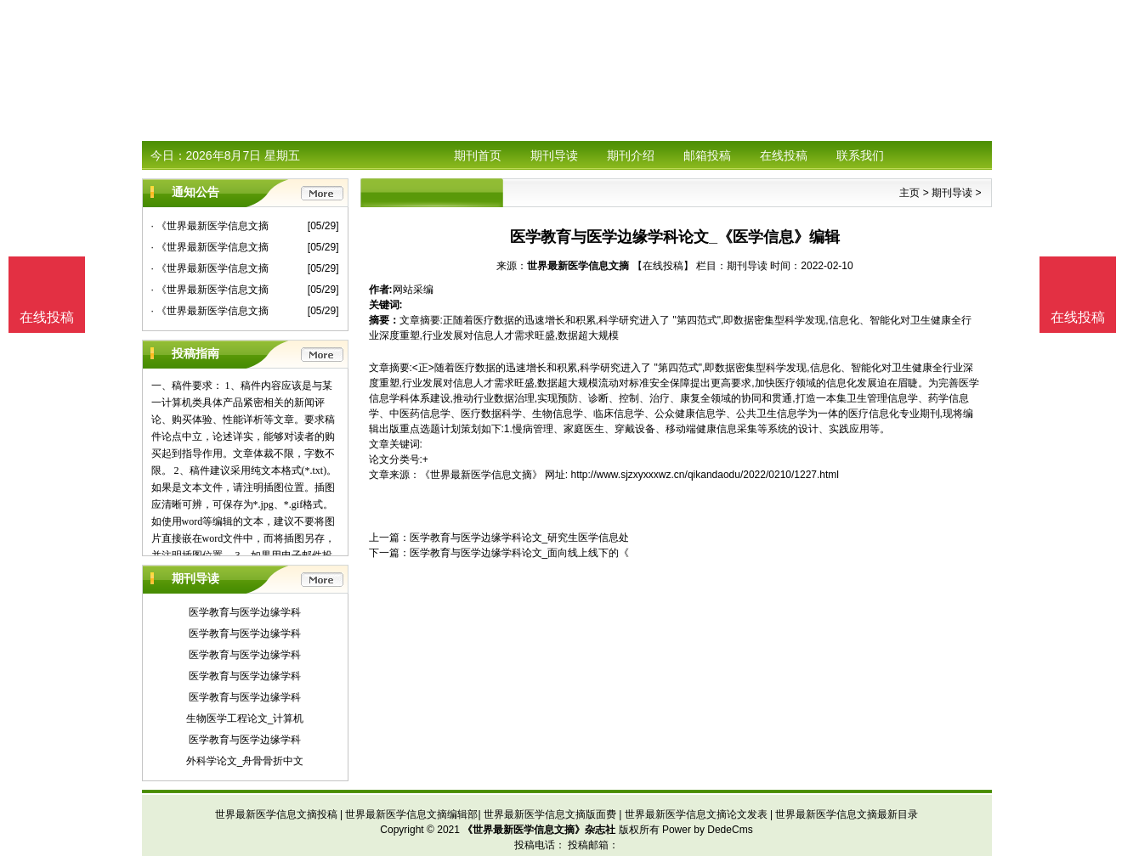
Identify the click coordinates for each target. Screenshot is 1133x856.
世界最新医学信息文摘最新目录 (846, 814)
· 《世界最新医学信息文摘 (210, 226)
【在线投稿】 (663, 266)
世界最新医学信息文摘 (578, 266)
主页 (909, 193)
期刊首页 (477, 155)
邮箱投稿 (707, 155)
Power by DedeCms (707, 830)
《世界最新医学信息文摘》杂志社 (538, 830)
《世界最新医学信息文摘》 (481, 475)
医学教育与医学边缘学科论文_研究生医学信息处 (520, 537)
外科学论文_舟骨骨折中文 (245, 761)
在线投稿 (783, 155)
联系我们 (860, 155)
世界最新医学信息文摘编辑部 (411, 814)
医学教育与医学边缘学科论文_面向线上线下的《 (520, 553)
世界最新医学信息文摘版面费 (550, 814)
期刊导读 (554, 155)
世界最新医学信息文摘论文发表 (696, 814)
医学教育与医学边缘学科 (245, 612)
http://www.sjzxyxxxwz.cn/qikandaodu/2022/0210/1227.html (705, 475)
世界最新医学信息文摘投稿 (276, 814)
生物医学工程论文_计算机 (245, 718)
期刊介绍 (630, 155)
